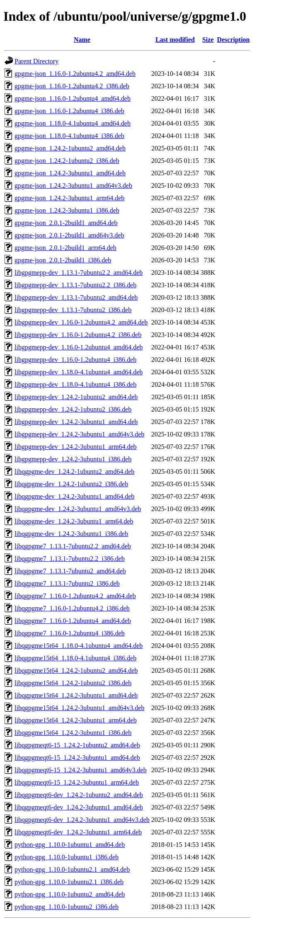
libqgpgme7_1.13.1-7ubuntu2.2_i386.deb (70, 558)
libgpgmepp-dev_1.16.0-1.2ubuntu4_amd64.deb (79, 347)
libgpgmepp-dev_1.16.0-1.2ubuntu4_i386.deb (75, 359)
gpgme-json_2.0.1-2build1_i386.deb (63, 260)
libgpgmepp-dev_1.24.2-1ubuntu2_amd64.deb (76, 396)
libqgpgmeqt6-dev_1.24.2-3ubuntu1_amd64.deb (79, 807)
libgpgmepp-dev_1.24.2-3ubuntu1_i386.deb (73, 459)
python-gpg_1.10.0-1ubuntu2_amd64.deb (70, 894)
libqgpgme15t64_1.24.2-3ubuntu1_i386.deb (73, 732)
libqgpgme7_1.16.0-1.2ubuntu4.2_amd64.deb (75, 595)
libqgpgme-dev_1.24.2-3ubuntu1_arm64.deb (74, 521)
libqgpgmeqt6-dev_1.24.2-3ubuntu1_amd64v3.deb (82, 819)
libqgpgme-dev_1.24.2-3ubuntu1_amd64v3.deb (78, 508)
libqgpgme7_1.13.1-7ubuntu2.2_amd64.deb (73, 546)
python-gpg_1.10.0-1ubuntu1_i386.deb (67, 857)
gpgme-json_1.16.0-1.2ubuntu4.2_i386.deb (72, 86)
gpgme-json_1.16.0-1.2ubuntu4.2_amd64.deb (75, 73)
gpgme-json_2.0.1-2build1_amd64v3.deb (69, 235)
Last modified (175, 39)
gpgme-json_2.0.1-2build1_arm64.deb (65, 247)
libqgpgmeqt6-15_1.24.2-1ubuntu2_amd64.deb (77, 745)
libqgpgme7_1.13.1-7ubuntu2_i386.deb (67, 583)
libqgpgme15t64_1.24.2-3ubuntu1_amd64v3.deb (79, 707)
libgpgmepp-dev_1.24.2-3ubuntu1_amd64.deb (76, 421)
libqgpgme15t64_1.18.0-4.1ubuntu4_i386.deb (75, 658)
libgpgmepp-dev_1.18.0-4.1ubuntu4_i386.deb (75, 384)
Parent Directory (36, 61)
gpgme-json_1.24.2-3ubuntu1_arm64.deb (69, 197)
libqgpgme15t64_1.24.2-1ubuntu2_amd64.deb (76, 670)
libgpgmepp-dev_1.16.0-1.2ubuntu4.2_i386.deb (78, 334)
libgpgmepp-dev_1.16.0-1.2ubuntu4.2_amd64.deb (81, 322)
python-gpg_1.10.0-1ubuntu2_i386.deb (67, 906)
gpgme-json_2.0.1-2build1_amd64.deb (66, 222)
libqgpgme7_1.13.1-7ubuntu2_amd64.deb (70, 571)
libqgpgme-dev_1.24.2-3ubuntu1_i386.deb (71, 533)
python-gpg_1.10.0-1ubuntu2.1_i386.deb (69, 881)
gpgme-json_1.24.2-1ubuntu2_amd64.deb (70, 148)
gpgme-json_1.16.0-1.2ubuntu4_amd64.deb (73, 98)
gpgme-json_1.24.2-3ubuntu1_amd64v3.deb (73, 185)
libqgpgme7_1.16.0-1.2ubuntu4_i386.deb (70, 633)
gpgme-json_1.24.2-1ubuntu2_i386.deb (67, 160)
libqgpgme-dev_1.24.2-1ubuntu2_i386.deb (71, 483)
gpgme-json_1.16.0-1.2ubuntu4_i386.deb (69, 110)
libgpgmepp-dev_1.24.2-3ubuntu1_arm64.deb (76, 446)
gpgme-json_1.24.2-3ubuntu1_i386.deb (67, 210)
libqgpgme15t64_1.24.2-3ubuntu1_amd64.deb (76, 695)
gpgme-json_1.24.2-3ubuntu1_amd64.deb (70, 173)
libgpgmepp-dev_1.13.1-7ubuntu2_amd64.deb (76, 297)
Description (233, 39)
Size (208, 39)
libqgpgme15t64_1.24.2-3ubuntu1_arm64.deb (76, 720)
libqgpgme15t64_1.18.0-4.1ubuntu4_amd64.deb (79, 645)
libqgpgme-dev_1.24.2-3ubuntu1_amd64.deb (74, 496)
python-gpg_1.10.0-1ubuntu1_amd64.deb (70, 844)
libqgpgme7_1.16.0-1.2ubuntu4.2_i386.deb (72, 608)
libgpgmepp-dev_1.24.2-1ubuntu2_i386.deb (73, 409)
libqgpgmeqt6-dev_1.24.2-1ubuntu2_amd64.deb (79, 794)
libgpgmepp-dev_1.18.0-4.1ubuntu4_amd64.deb (79, 372)
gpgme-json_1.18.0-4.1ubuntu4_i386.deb (69, 135)
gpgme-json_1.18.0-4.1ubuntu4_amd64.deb (73, 123)
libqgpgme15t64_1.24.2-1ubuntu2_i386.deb (73, 682)
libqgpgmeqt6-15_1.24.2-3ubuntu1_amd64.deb (77, 757)
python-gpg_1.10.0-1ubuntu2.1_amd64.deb (72, 869)
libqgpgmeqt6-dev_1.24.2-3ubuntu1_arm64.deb (78, 832)
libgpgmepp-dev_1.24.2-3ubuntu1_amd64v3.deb (79, 434)
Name (82, 39)
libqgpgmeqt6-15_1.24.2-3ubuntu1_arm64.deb (77, 782)
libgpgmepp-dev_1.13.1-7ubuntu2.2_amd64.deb (79, 272)
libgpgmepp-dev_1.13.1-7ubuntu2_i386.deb (73, 309)
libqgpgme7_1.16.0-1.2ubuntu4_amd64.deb (73, 620)
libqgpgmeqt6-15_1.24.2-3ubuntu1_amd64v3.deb (81, 769)
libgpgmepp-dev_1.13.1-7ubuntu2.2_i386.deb (75, 284)
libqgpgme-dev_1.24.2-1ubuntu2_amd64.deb (74, 471)
